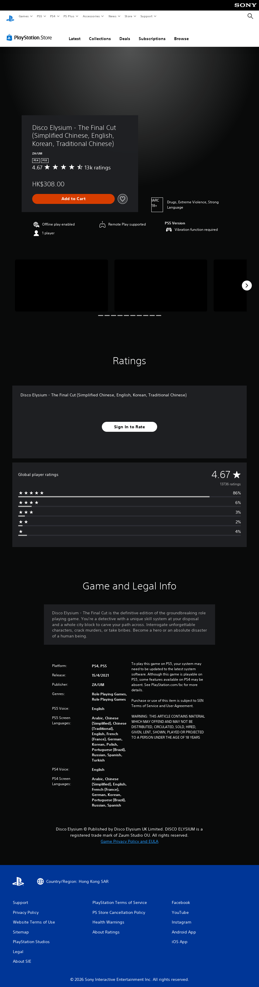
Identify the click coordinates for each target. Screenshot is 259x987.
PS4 (53, 16)
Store (128, 16)
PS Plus (69, 16)
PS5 (39, 16)
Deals (124, 33)
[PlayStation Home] (10, 16)
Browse (181, 33)
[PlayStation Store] (30, 32)
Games (23, 16)
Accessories (91, 16)
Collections (100, 33)
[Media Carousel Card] (61, 280)
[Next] (247, 280)
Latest (74, 33)
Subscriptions (152, 33)
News (112, 16)
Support (146, 16)
